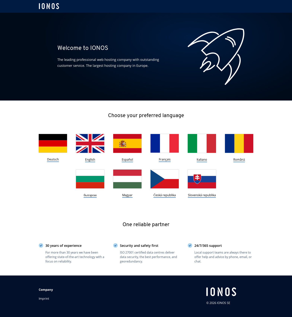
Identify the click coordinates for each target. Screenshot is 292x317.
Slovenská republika (202, 195)
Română (239, 159)
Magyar (127, 195)
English (90, 159)
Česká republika (164, 195)
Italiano (202, 159)
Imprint (44, 299)
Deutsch (53, 159)
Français (165, 159)
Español (127, 159)
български (90, 195)
